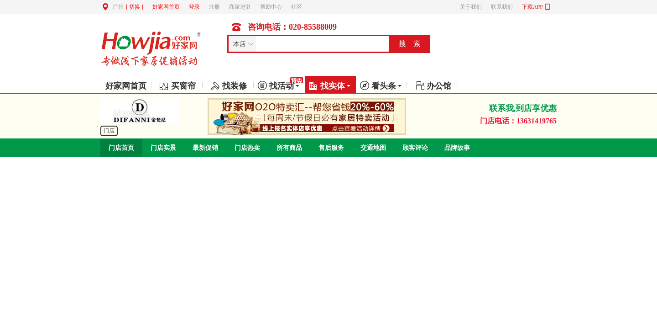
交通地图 (373, 147)
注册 (214, 7)
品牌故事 (457, 147)
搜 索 (410, 44)
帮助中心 (271, 7)
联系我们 (502, 7)
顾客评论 (415, 147)
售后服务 (331, 147)
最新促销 (205, 147)
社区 (296, 7)
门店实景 (163, 147)
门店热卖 (247, 147)
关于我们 (471, 7)
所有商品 (289, 147)
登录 (194, 7)
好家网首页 (166, 7)
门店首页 (121, 147)
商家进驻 (240, 7)
